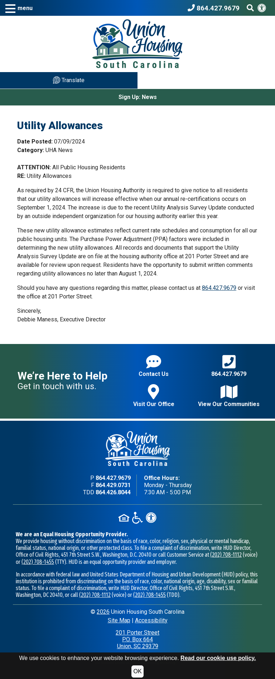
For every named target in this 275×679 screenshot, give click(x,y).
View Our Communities (229, 395)
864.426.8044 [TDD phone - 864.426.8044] (113, 492)
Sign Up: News (138, 97)
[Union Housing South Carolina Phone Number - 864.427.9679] (215, 7)
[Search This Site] (250, 7)
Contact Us (154, 365)
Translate (69, 80)
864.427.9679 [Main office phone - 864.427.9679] (113, 478)
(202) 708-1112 (226, 554)
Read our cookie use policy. (218, 658)
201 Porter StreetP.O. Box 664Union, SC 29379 (137, 639)
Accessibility (151, 620)
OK (137, 671)
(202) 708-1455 (37, 561)
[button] (19, 8)
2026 (103, 611)
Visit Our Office (153, 395)
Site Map (119, 620)
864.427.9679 (219, 287)
